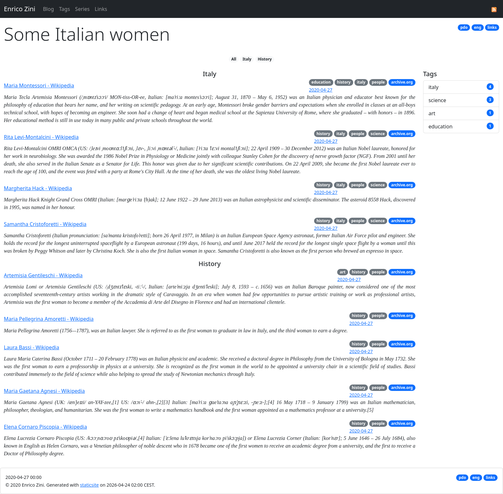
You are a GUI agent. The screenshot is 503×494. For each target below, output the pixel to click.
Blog (48, 8)
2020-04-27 (320, 90)
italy (361, 82)
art (342, 272)
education (321, 82)
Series (82, 8)
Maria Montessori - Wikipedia (39, 85)
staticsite (89, 485)
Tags (64, 8)
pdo (464, 27)
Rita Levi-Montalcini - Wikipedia (41, 137)
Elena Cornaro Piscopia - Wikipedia (45, 426)
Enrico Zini (19, 8)
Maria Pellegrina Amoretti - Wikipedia (49, 318)
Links (101, 8)
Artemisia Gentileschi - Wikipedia (43, 275)
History (265, 59)
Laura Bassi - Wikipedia (31, 347)
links (492, 27)
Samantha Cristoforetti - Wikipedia (45, 224)
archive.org (402, 82)
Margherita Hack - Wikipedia (38, 188)
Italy (247, 59)
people (378, 82)
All (233, 59)
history (344, 82)
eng (477, 27)
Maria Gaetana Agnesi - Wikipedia (44, 390)
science (378, 133)
